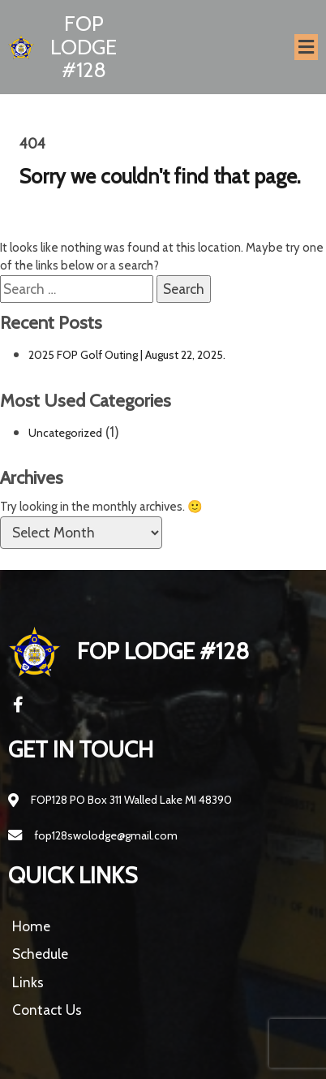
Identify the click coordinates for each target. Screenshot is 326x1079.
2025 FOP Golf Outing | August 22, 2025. (126, 354)
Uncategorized (65, 432)
